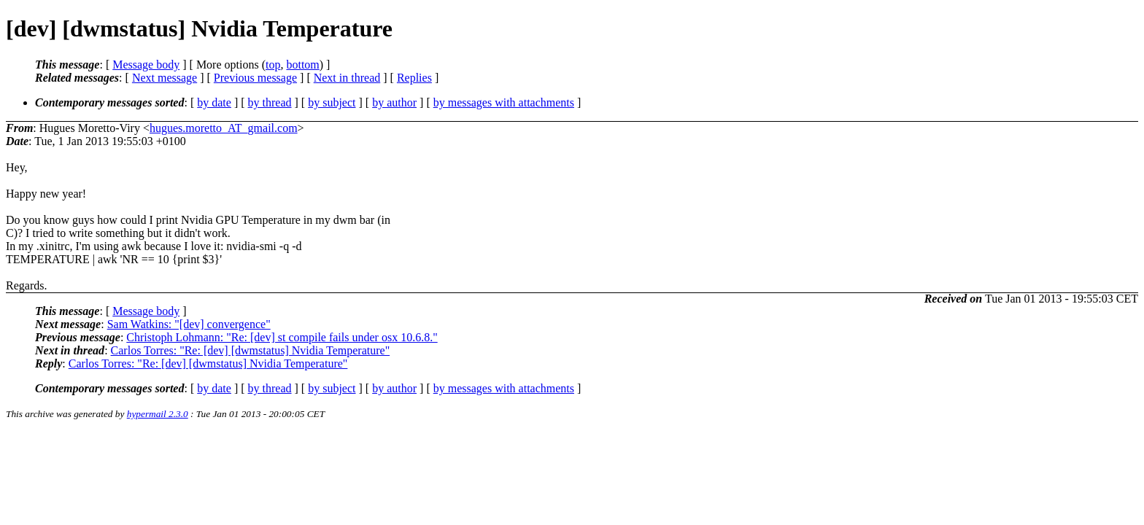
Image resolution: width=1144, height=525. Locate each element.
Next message (164, 77)
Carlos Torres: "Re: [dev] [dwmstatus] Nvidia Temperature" (250, 350)
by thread (270, 102)
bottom (302, 64)
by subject (331, 102)
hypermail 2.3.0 (157, 413)
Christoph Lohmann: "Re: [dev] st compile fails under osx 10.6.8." (281, 337)
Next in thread (347, 77)
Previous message (255, 77)
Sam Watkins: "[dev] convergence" (189, 324)
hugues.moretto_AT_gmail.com (224, 128)
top (273, 64)
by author (394, 102)
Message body (145, 64)
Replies (414, 77)
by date (214, 102)
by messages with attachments (503, 102)
